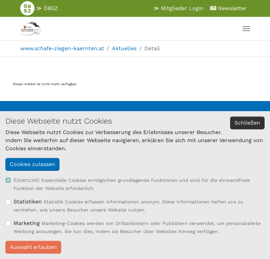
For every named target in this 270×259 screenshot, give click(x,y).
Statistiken (28, 201)
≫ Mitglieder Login (178, 8)
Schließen (247, 123)
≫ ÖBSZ (39, 8)
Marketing (27, 223)
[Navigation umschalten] (246, 28)
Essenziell (27, 180)
